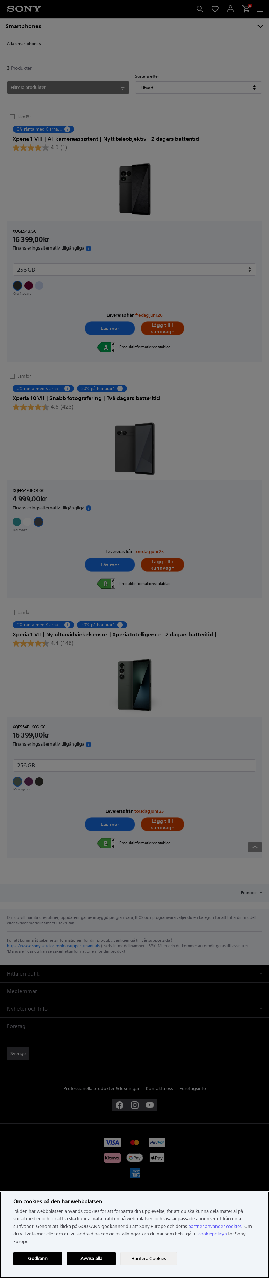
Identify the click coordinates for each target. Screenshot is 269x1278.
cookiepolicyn (212, 1234)
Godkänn (38, 1259)
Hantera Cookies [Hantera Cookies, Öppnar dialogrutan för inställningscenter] (148, 1259)
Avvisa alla (91, 1259)
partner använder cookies (215, 1226)
